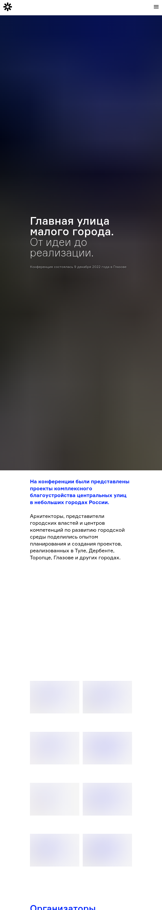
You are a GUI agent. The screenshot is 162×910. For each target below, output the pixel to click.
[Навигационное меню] (156, 7)
